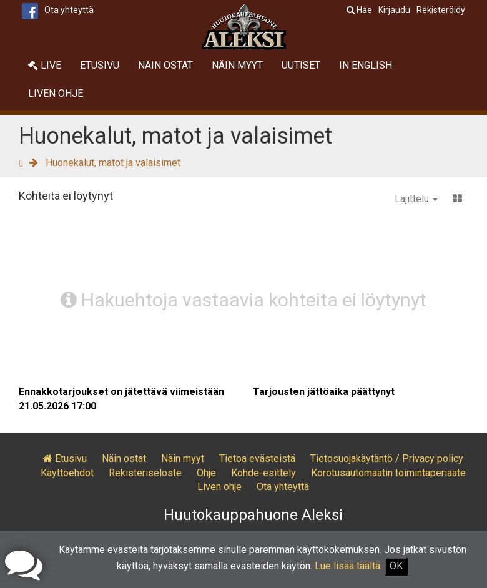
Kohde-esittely (263, 473)
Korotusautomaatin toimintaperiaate (388, 473)
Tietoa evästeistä (257, 458)
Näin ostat (165, 65)
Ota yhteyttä (69, 10)
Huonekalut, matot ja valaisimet (113, 163)
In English (365, 65)
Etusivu (99, 65)
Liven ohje (55, 93)
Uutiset (301, 65)
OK (396, 566)
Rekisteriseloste (145, 473)
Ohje (206, 473)
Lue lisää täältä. (348, 566)
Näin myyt (237, 65)
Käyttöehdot (67, 473)
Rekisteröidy (440, 10)
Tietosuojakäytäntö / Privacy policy (386, 458)
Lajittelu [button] (416, 199)
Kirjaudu (394, 10)
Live (44, 65)
